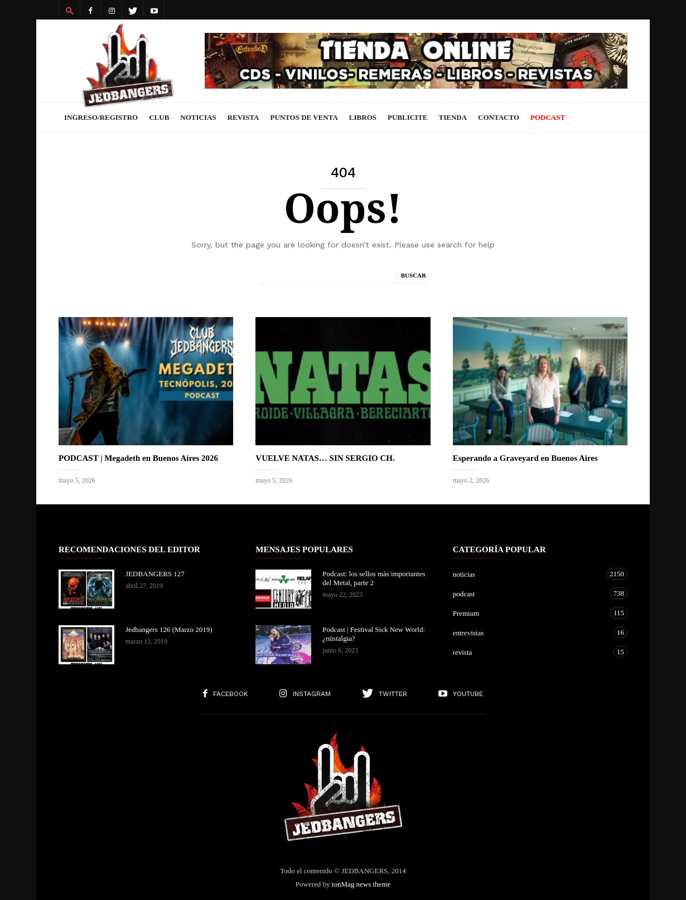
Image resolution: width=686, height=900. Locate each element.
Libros (362, 117)
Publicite (408, 117)
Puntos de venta (303, 117)
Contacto (498, 117)
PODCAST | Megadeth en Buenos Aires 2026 (138, 458)
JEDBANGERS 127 (155, 574)
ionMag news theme (361, 884)
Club (159, 117)
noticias (529, 574)
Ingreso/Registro (101, 117)
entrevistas (529, 632)
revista (529, 652)
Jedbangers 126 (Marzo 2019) (168, 629)
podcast (529, 593)
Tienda (453, 117)
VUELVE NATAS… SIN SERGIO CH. (324, 458)
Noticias (198, 117)
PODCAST (547, 117)
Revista (243, 117)
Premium (529, 613)
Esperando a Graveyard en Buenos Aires (525, 458)
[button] (69, 10)
